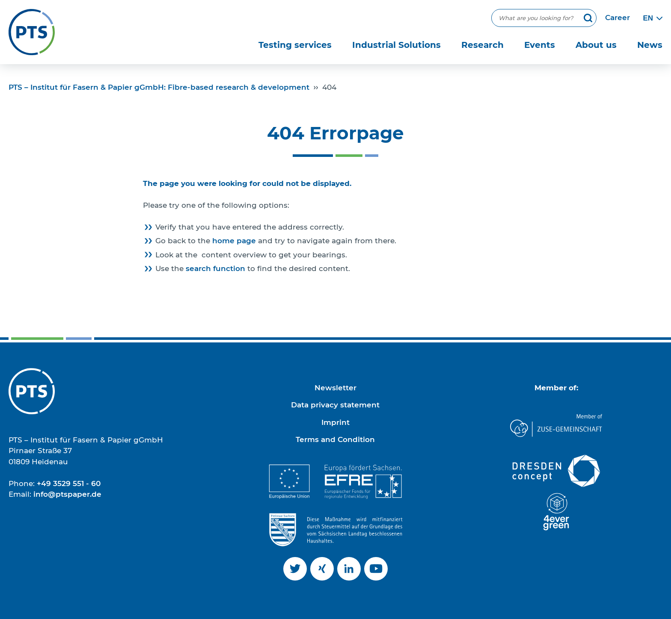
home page (234, 240)
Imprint (335, 422)
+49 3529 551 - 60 (69, 483)
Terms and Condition (335, 439)
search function (215, 268)
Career (617, 17)
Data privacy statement (335, 405)
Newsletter (335, 387)
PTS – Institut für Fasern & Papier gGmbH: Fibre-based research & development (159, 87)
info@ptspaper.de (67, 494)
